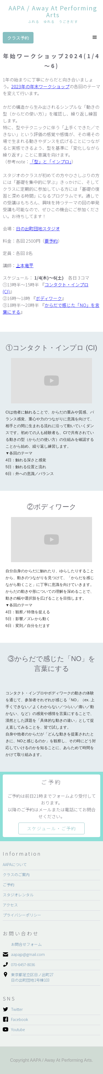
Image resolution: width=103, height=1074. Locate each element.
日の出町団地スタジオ (38, 228)
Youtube (18, 1029)
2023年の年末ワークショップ (40, 86)
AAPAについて (15, 864)
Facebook (19, 1019)
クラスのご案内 (16, 874)
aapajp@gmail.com (28, 954)
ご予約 (8, 884)
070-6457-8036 (23, 964)
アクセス (10, 905)
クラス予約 (18, 37)
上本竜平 (25, 265)
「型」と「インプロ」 (50, 161)
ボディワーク (49, 298)
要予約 (51, 240)
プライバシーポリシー (22, 915)
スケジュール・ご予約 (51, 828)
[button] (95, 37)
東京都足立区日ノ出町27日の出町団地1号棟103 (32, 977)
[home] (51, 14)
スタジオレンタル (18, 894)
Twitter (17, 1009)
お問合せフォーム (26, 944)
